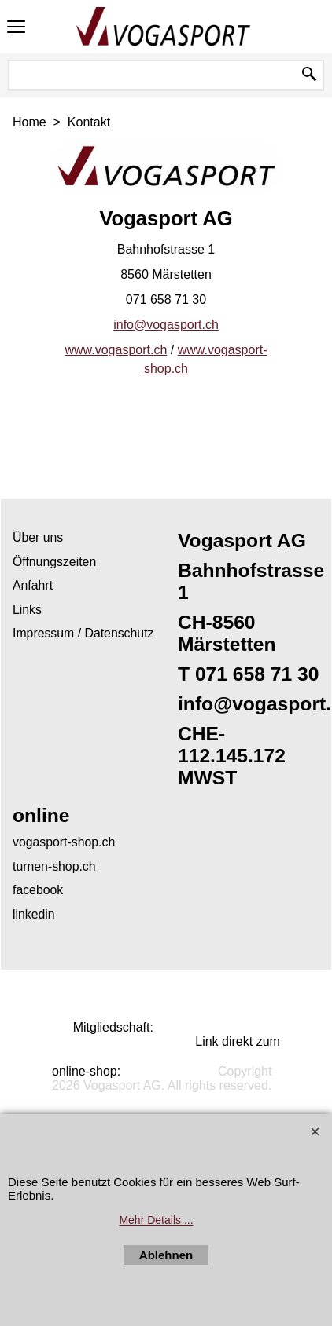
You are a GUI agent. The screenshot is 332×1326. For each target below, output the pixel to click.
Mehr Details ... (156, 1220)
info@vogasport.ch (166, 324)
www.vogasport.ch (116, 349)
